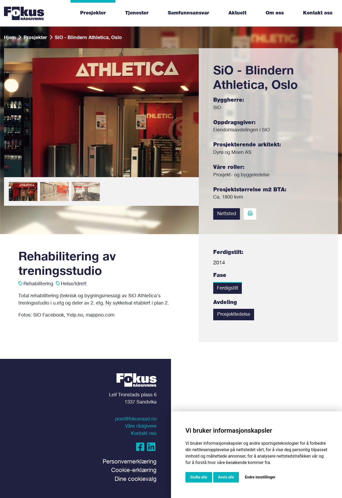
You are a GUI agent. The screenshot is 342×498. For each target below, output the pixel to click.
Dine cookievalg (136, 479)
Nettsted (226, 213)
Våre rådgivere (141, 426)
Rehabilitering (38, 284)
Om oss (275, 13)
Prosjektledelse (233, 314)
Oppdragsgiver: (234, 122)
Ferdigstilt (227, 288)
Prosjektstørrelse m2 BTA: (249, 189)
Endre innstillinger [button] (260, 477)
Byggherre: (228, 100)
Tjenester (137, 13)
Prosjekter (93, 13)
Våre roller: (228, 167)
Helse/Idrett (74, 284)
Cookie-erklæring (134, 470)
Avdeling (225, 302)
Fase (219, 275)
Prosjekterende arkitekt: (247, 144)
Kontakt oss (317, 13)
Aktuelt (237, 13)
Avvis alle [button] (226, 477)
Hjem (10, 37)
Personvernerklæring (130, 462)
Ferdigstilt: (228, 252)
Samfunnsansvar (188, 13)
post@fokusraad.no (136, 419)
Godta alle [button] (198, 477)
